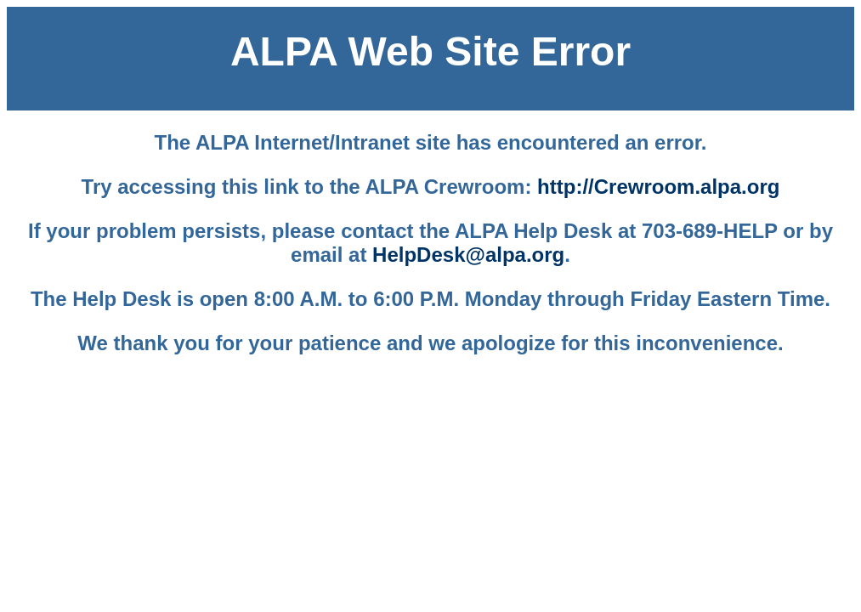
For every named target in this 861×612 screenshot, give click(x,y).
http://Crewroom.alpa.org (658, 186)
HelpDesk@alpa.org (468, 254)
